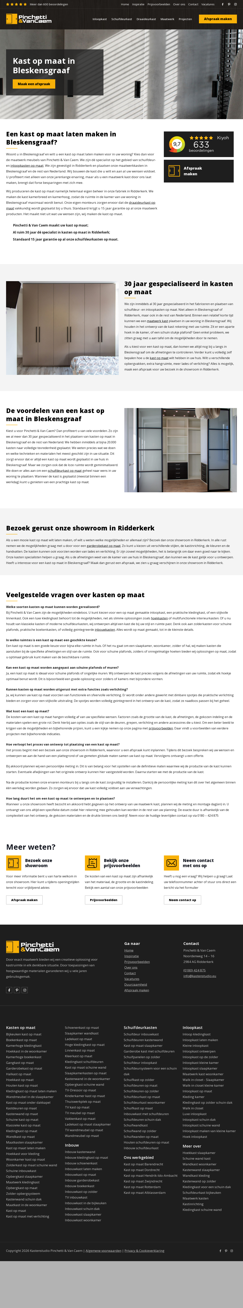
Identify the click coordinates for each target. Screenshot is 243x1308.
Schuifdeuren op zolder (141, 1091)
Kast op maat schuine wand (85, 1067)
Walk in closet (193, 1108)
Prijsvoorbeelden (159, 4)
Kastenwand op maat (22, 1114)
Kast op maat (16, 1210)
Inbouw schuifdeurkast (141, 1148)
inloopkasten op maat (26, 165)
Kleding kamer (193, 1097)
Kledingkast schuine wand (202, 1209)
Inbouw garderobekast (82, 1180)
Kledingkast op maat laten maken (31, 1091)
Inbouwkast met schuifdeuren (146, 1114)
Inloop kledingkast (197, 1034)
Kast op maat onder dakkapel (28, 1102)
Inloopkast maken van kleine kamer (209, 1131)
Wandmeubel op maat (82, 1135)
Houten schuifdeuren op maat (146, 1142)
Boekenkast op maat (21, 1040)
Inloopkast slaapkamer (200, 1068)
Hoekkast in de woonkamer (26, 1051)
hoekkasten (159, 618)
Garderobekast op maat (24, 1068)
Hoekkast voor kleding (22, 1153)
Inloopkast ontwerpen (199, 1051)
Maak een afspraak (34, 84)
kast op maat (159, 358)
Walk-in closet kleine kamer (203, 1085)
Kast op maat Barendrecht (143, 1164)
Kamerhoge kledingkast (24, 1045)
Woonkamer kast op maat (25, 1159)
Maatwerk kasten (195, 1198)
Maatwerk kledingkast (22, 1182)
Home (125, 4)
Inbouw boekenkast (79, 1186)
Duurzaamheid (135, 984)
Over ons (179, 4)
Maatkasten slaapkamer (24, 1142)
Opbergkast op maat (21, 1188)
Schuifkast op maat (138, 1108)
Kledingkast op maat (21, 1131)
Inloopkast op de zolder (200, 1057)
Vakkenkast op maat (80, 1118)
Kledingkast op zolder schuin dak (207, 1102)
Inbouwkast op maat (80, 1174)
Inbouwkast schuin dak (82, 1209)
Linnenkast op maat (80, 1050)
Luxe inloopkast (195, 1114)
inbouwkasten (105, 630)
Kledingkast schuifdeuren (84, 1061)
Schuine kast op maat (22, 1119)
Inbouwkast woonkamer (83, 1220)
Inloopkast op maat (197, 1091)
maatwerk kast (157, 321)
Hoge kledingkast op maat (85, 1044)
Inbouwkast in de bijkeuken (85, 1203)
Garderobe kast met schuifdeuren (149, 1051)
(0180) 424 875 (194, 970)
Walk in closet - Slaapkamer (203, 1080)
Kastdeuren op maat (21, 1108)
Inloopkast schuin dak (199, 1119)
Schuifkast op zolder (139, 1080)
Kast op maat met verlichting (27, 1216)
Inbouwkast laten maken (83, 1169)
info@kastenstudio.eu (199, 976)
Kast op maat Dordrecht (142, 1170)
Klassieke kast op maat (23, 1125)
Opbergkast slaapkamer (24, 1176)
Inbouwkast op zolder (81, 1191)
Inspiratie (138, 4)
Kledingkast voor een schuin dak (207, 1187)
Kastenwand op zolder (199, 1181)
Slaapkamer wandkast (82, 1033)
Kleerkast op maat (78, 1056)
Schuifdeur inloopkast (140, 1062)
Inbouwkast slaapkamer (83, 1214)
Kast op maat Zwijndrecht (143, 1181)
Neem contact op (182, 900)
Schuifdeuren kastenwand (143, 1040)
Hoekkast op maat (20, 1080)
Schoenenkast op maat (82, 1027)
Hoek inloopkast (195, 1136)
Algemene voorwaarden (103, 1250)
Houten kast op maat (22, 1085)
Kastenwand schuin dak (24, 1199)
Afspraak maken (218, 19)
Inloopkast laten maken (200, 1040)
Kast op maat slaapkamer (143, 1045)
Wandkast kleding (196, 1175)
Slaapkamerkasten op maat (86, 1073)
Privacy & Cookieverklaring (144, 1250)
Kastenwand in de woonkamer (87, 1079)
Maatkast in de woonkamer (26, 1205)
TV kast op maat (77, 1107)
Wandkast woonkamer (199, 1164)
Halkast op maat (18, 1074)
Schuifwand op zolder (140, 1131)
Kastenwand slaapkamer (201, 1170)
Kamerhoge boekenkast (23, 1057)
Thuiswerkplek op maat (83, 1101)
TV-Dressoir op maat (80, 1090)
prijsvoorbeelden (161, 728)
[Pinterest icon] (226, 1251)
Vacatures (208, 4)
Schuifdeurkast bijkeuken (202, 1192)
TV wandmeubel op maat (84, 1130)
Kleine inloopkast (195, 1045)
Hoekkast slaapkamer (199, 1153)
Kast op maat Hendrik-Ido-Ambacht (151, 1175)
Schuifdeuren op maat (140, 1085)
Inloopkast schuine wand (201, 1125)
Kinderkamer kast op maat (85, 1096)
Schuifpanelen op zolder (142, 1057)
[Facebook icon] (220, 1251)
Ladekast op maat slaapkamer (88, 1124)
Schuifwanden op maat (141, 1136)
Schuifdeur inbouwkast (141, 1034)
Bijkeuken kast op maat (23, 1034)
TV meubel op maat (80, 1113)
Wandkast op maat (20, 1136)
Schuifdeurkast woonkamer (144, 1102)
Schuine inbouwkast (21, 1171)
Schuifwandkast (136, 1125)
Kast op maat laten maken (25, 1148)
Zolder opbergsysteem (23, 1193)
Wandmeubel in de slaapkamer (30, 1097)
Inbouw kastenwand (80, 1152)
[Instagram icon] (231, 1251)
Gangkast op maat (20, 1062)
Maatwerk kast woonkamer (203, 1074)
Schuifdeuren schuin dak (142, 1119)
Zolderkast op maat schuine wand (31, 1165)
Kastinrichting (193, 1204)
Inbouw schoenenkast (81, 1163)
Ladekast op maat (78, 1039)
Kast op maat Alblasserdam (145, 1192)
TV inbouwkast (76, 1197)
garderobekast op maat (104, 546)
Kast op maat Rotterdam (142, 1187)
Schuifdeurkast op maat (142, 1097)
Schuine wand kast (197, 1158)
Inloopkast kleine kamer (201, 1062)
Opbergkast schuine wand (84, 1084)
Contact (193, 4)
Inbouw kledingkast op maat (86, 1157)
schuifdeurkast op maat (65, 471)
